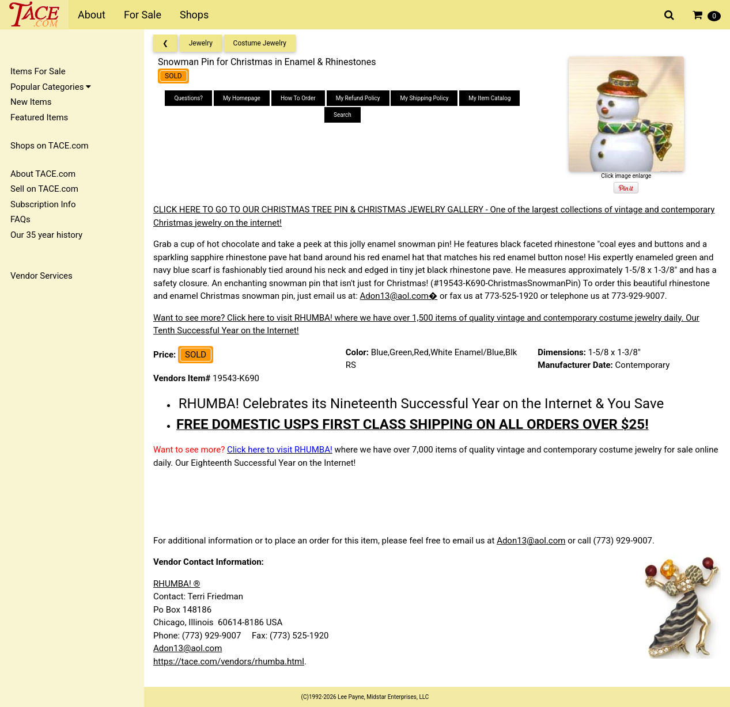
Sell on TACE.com (44, 189)
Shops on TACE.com (49, 145)
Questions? (188, 98)
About (91, 15)
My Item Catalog (489, 98)
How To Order (298, 98)
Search (342, 115)
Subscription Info (43, 204)
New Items (30, 102)
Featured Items (39, 117)
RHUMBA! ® (176, 584)
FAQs (20, 219)
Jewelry (201, 43)
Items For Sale (38, 71)
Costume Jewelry (259, 43)
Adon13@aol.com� (399, 296)
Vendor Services (41, 276)
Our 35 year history (46, 235)
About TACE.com (42, 174)
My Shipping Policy (424, 98)
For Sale (142, 15)
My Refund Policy (358, 98)
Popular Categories (50, 87)
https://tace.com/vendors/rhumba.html (228, 661)
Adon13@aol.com (531, 540)
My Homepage (241, 98)
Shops (194, 15)
